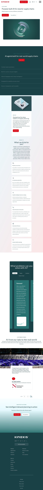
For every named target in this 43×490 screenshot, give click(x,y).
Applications (13, 450)
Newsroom (13, 462)
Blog (23, 452)
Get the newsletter (21, 444)
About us (12, 458)
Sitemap (21, 479)
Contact (12, 460)
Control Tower (21, 275)
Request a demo (24, 1)
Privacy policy (21, 483)
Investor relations (14, 470)
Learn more (21, 60)
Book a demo (5, 15)
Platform (12, 452)
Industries (12, 454)
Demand (14, 273)
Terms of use (21, 481)
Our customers (25, 454)
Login (30, 1)
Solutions (12, 448)
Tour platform (13, 15)
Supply (21, 273)
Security (21, 488)
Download (16, 130)
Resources (24, 448)
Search (36, 2)
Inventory (27, 273)
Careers (12, 466)
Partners (12, 468)
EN (34, 1)
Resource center (25, 450)
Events (12, 464)
